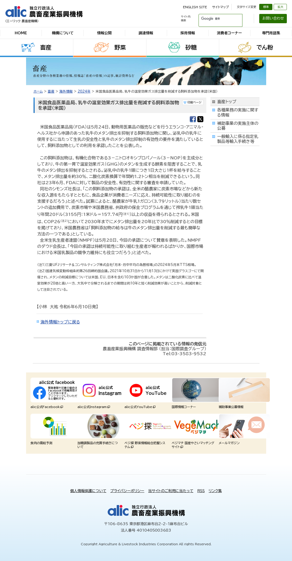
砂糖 (191, 47)
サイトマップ (220, 7)
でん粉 (264, 47)
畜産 (45, 47)
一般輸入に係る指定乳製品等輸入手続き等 (237, 138)
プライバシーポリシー (127, 491)
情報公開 (104, 33)
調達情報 (146, 33)
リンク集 (215, 491)
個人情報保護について (88, 491)
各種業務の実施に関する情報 (237, 112)
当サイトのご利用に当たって (170, 491)
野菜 (120, 47)
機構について (63, 33)
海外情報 (66, 91)
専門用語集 (271, 33)
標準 (266, 6)
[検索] (214, 18)
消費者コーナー (229, 33)
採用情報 (187, 33)
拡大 (280, 6)
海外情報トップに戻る (60, 322)
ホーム (38, 91)
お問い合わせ (273, 18)
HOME (21, 33)
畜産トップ (226, 102)
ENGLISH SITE (195, 7)
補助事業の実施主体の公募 (237, 125)
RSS (201, 491)
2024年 (84, 91)
